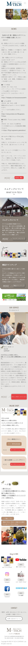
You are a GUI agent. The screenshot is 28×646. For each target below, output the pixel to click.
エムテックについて (19, 239)
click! (7, 565)
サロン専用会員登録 (14, 444)
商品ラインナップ (19, 285)
